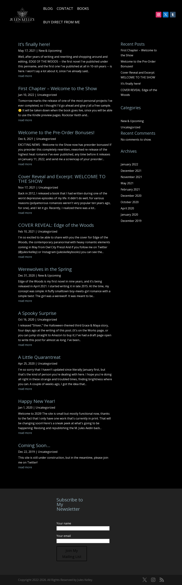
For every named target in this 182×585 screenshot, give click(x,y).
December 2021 (131, 171)
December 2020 (131, 196)
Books (83, 8)
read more (25, 76)
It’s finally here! (34, 44)
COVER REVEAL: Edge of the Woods (56, 225)
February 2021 (130, 189)
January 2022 (129, 164)
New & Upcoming (50, 51)
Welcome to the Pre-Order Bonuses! (56, 132)
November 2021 (131, 177)
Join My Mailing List (71, 553)
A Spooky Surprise (37, 313)
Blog (48, 8)
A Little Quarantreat (39, 357)
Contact (65, 8)
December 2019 (131, 221)
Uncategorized (47, 95)
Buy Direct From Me (61, 22)
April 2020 (127, 208)
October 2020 (130, 202)
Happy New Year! (36, 401)
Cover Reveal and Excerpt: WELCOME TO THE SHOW (62, 178)
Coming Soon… (34, 445)
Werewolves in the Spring (45, 269)
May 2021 (127, 183)
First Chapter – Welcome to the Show (57, 88)
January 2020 (129, 215)
